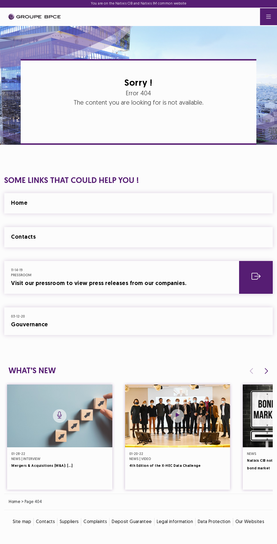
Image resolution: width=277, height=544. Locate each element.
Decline (110, 322)
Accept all (166, 322)
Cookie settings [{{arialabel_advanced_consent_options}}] (105, 222)
